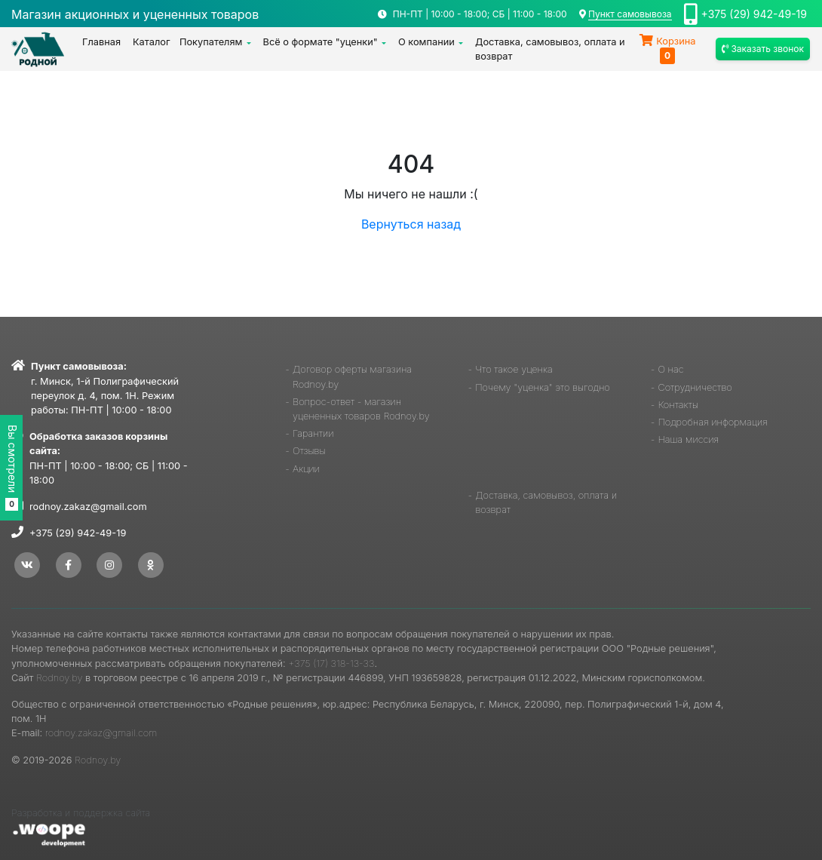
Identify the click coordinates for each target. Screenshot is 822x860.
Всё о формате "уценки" (320, 42)
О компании (426, 42)
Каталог (151, 42)
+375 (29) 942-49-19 (754, 14)
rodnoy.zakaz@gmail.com (88, 506)
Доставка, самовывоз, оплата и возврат (550, 49)
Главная (101, 42)
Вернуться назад (411, 224)
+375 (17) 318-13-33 (331, 663)
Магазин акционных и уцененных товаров (135, 14)
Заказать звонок (763, 48)
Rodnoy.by (59, 677)
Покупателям (211, 42)
